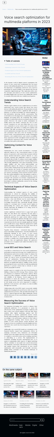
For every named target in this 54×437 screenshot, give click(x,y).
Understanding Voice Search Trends (15, 64)
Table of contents (13, 61)
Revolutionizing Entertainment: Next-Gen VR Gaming (43, 397)
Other (41, 425)
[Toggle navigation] (4, 2)
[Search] (25, 420)
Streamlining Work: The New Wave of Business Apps (46, 165)
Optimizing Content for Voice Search (15, 67)
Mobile (28, 425)
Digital (34, 425)
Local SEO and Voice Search (12, 73)
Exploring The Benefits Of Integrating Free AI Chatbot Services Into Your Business (46, 198)
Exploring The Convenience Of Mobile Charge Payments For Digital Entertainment (47, 73)
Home (4, 9)
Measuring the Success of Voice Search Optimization (19, 76)
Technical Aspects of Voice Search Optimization (18, 70)
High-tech (21, 426)
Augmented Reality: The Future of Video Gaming (11, 397)
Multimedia (11, 9)
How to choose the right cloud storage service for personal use (46, 136)
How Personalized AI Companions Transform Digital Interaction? (46, 105)
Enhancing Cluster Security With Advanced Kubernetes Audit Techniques (46, 234)
